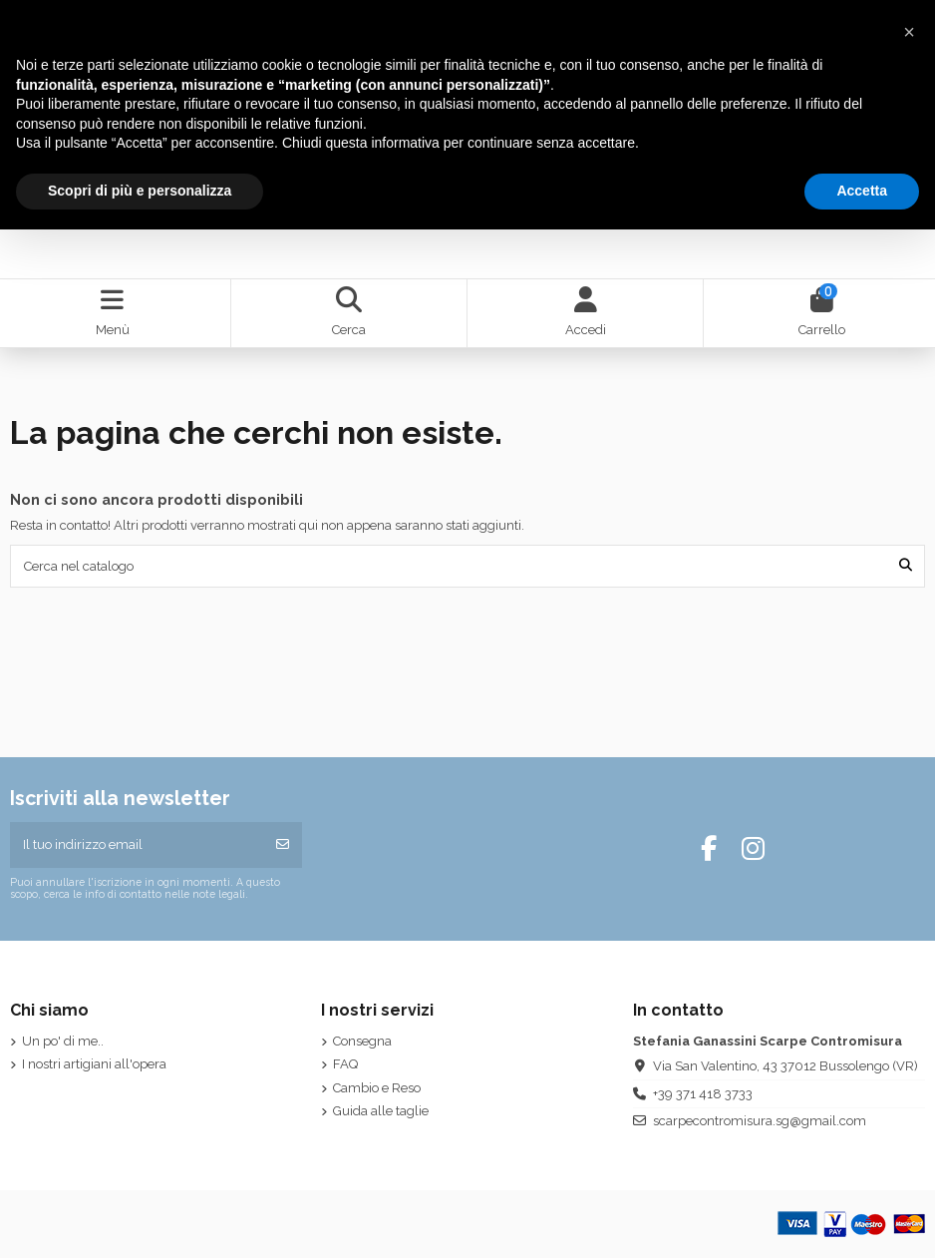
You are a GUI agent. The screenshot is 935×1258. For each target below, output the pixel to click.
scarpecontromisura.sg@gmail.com (759, 1120)
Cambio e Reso (377, 1087)
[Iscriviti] (282, 845)
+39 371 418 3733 (703, 1093)
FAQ (345, 1063)
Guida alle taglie (381, 1110)
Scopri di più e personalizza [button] (139, 191)
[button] (909, 32)
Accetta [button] (861, 191)
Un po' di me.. (63, 1041)
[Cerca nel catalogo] (905, 566)
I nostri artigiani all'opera (94, 1063)
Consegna (362, 1041)
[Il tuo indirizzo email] (137, 845)
